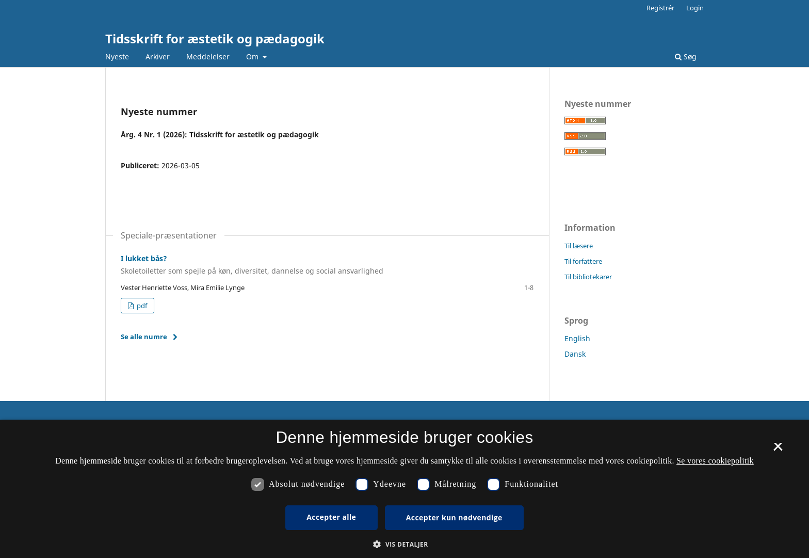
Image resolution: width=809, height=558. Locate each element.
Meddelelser (208, 56)
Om (253, 56)
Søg (686, 56)
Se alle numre (144, 336)
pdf (141, 305)
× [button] (778, 450)
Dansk (575, 354)
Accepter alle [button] (331, 517)
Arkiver (157, 56)
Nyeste (117, 56)
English (577, 338)
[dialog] (404, 489)
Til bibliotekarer (588, 276)
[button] (404, 544)
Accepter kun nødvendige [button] (454, 517)
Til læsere (578, 245)
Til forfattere (583, 261)
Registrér (660, 7)
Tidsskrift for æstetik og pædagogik (215, 38)
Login (695, 7)
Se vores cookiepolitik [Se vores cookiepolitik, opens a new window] (715, 460)
